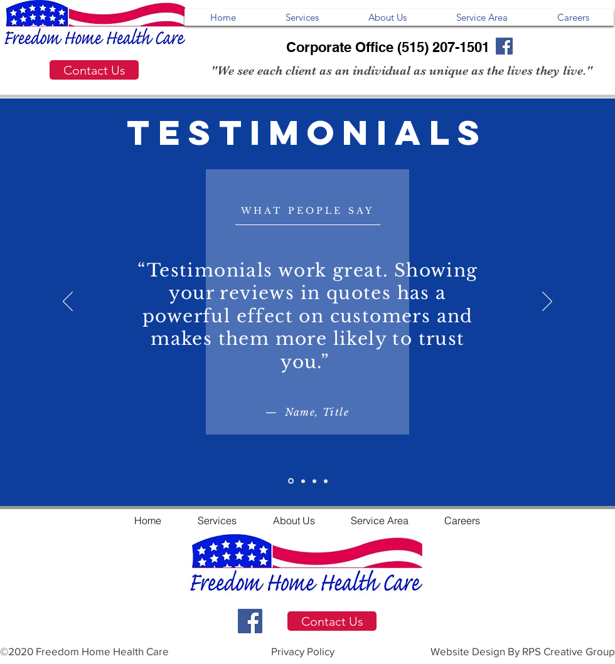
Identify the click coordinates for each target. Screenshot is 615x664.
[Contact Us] (94, 70)
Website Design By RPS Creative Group (522, 651)
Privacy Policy (302, 651)
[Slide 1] (291, 481)
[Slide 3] (314, 481)
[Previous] (68, 302)
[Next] (547, 302)
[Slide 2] (303, 481)
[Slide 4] (326, 481)
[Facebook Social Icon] (250, 621)
